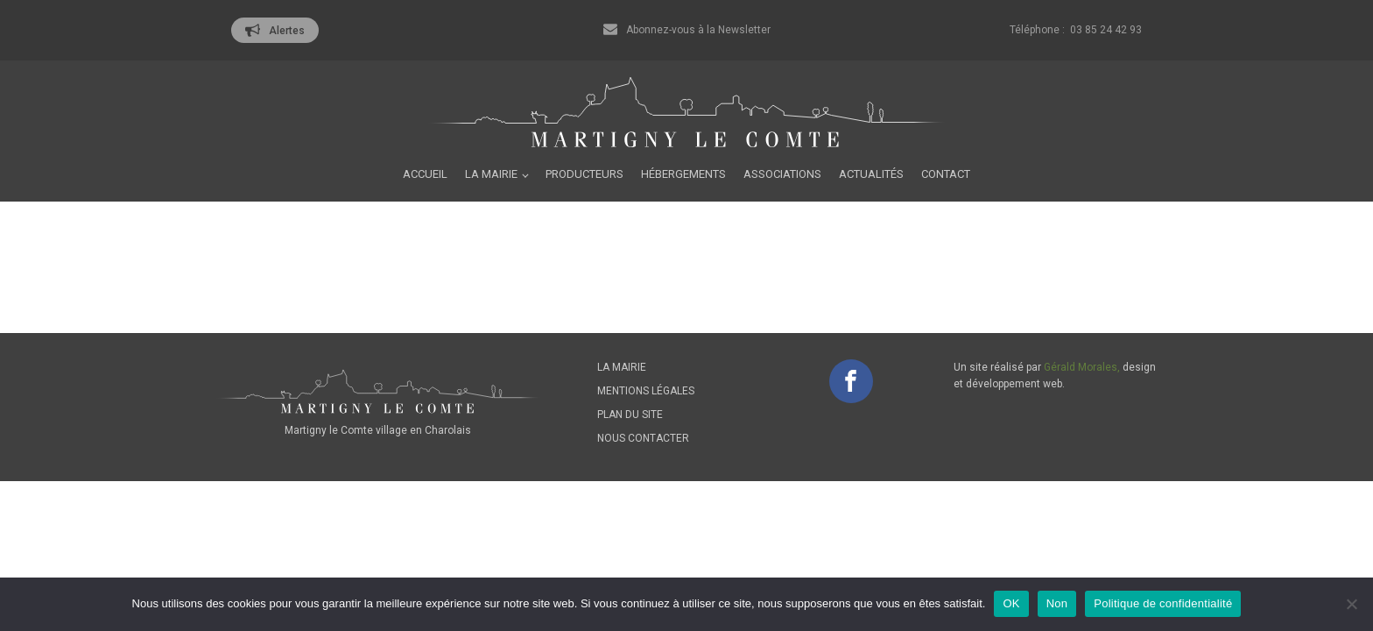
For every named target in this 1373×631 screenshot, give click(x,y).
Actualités (871, 174)
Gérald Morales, (1082, 367)
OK (1011, 603)
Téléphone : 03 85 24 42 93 (1076, 30)
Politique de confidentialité (1163, 603)
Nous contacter (643, 438)
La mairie (491, 174)
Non (1057, 603)
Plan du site (630, 414)
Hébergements (683, 174)
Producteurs (584, 174)
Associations (782, 174)
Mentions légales (645, 391)
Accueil (425, 174)
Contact (945, 174)
